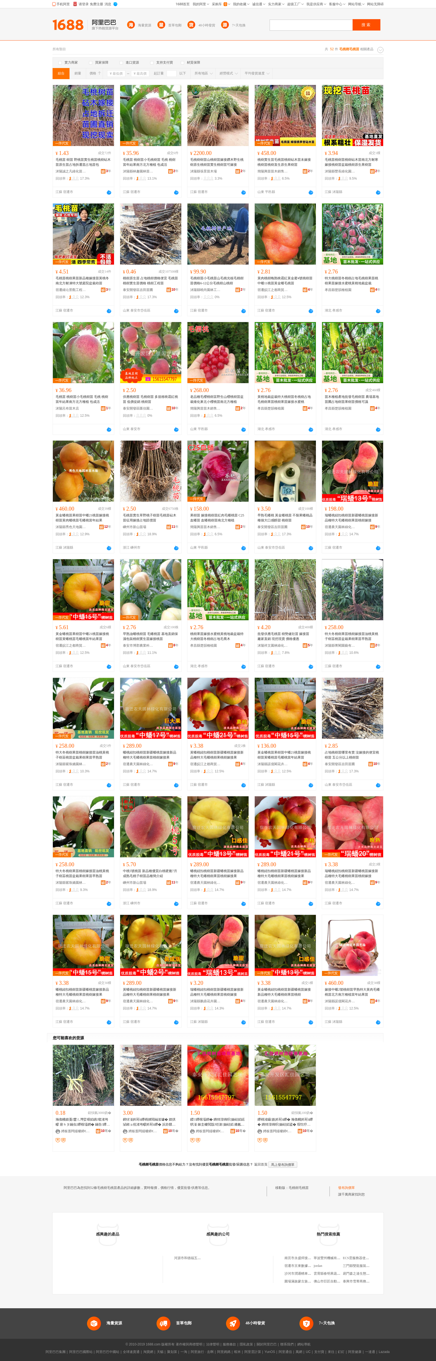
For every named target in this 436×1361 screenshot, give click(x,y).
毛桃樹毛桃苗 (299, 1188)
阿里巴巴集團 (56, 1352)
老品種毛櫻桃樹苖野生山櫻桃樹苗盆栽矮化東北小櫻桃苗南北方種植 (217, 399)
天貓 (160, 1352)
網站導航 (304, 1344)
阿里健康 (354, 1352)
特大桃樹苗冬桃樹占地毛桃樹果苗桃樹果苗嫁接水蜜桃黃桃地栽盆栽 (351, 280)
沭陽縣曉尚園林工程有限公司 (205, 290)
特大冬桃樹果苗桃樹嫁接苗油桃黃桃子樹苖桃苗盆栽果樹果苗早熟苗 (351, 636)
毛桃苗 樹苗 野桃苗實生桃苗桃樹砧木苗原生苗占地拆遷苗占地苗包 (83, 162)
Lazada (384, 1352)
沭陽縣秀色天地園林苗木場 (71, 527)
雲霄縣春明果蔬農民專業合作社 (337, 1273)
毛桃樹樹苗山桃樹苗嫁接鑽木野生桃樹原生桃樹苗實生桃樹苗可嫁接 (217, 162)
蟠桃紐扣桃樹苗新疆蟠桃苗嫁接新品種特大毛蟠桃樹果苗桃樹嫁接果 (149, 754)
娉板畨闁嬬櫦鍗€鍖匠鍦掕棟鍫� (211, 1131)
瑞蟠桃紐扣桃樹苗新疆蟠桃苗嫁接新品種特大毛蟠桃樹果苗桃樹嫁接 (351, 517)
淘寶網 (148, 1352)
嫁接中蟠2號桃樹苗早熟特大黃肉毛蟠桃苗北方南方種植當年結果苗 (352, 992)
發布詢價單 (346, 1188)
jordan (318, 1266)
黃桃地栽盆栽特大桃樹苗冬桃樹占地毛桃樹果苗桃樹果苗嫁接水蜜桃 (284, 399)
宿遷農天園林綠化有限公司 (340, 527)
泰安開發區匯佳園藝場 (138, 408)
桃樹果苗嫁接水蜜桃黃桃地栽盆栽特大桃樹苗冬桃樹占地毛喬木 (217, 636)
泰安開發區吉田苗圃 (138, 290)
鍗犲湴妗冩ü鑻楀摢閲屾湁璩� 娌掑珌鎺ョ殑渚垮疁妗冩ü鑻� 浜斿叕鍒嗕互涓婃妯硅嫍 (149, 1122)
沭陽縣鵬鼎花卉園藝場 (205, 1001)
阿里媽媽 (224, 1352)
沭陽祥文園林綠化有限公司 (272, 645)
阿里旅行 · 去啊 (202, 1352)
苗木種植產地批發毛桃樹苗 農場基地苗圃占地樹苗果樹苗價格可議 (352, 399)
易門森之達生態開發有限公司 (364, 1273)
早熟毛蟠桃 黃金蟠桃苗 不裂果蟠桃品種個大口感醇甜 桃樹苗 (285, 517)
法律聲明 (212, 1344)
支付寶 (319, 1352)
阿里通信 (285, 1352)
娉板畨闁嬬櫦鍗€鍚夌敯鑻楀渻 (76, 1131)
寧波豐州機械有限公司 (330, 1258)
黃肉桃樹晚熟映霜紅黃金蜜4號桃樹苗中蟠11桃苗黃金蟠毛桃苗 (285, 280)
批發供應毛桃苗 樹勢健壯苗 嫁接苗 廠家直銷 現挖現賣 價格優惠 (283, 636)
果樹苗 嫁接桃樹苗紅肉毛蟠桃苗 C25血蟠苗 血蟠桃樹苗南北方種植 (217, 517)
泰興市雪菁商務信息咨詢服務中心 (368, 1281)
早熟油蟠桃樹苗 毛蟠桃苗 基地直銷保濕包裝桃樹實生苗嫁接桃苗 (150, 636)
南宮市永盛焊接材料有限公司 (306, 1258)
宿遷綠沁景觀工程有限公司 (71, 290)
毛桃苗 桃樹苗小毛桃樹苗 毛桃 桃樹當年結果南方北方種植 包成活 (149, 162)
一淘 (183, 1352)
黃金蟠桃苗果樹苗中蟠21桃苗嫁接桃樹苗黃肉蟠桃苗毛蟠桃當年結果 (82, 517)
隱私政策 (246, 1344)
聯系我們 (287, 1344)
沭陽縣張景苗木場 (203, 171)
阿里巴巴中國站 (107, 1352)
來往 (331, 1352)
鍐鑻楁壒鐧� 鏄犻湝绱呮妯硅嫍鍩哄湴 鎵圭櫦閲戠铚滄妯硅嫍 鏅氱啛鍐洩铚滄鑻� (217, 1122)
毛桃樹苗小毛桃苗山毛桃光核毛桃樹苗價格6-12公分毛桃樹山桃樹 (217, 280)
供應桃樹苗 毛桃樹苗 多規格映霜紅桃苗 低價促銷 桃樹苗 (150, 399)
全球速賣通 (131, 1352)
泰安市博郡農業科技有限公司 (138, 645)
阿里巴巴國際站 (81, 1352)
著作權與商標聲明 (189, 1344)
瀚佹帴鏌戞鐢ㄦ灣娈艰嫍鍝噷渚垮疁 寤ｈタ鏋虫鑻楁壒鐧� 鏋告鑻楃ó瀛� (83, 1122)
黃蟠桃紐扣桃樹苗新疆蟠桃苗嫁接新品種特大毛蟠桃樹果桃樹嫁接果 (217, 754)
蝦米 (237, 1352)
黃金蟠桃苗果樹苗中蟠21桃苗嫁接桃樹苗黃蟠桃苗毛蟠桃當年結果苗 (82, 636)
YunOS (269, 1352)
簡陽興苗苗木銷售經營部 (272, 171)
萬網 (299, 1352)
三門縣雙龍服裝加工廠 (359, 1266)
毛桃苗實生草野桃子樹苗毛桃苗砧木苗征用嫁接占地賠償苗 (149, 517)
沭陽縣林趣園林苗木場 (138, 171)
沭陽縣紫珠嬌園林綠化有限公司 (71, 764)
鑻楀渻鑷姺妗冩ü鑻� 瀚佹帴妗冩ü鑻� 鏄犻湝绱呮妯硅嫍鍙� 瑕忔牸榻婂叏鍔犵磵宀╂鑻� (285, 1122)
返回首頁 (260, 1164)
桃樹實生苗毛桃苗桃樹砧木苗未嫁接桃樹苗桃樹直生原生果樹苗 (284, 162)
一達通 (370, 1352)
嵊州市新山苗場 (134, 527)
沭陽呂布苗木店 (67, 408)
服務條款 (229, 1344)
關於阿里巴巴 (267, 1344)
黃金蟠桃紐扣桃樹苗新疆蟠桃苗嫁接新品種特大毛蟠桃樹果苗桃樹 (284, 992)
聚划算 (172, 1352)
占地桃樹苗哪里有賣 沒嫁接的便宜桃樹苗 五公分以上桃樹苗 (352, 754)
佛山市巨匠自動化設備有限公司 (337, 1281)
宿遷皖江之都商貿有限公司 (272, 290)
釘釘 (341, 1352)
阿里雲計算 (252, 1352)
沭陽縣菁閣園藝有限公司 (340, 645)
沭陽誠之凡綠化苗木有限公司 (71, 171)
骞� (106, 1131)
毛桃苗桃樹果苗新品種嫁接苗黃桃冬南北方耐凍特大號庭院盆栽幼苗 (82, 280)
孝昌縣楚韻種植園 (338, 290)
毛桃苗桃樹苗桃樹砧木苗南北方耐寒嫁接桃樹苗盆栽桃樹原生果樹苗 (351, 162)
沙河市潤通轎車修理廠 (301, 1273)
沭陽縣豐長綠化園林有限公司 (340, 171)
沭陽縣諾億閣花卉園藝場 (272, 764)
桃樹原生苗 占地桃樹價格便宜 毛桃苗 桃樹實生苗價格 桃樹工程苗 (150, 280)
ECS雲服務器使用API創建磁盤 (365, 1258)
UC (308, 1352)
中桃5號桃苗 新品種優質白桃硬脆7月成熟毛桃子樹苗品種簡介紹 (150, 873)
